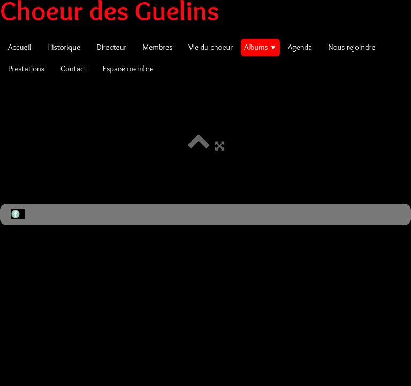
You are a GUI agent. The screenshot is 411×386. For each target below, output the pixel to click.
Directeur (111, 47)
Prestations (26, 68)
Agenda (300, 47)
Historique (63, 47)
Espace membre (128, 68)
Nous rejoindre (351, 47)
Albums (260, 47)
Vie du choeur (210, 47)
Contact (73, 68)
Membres (157, 47)
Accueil (19, 47)
